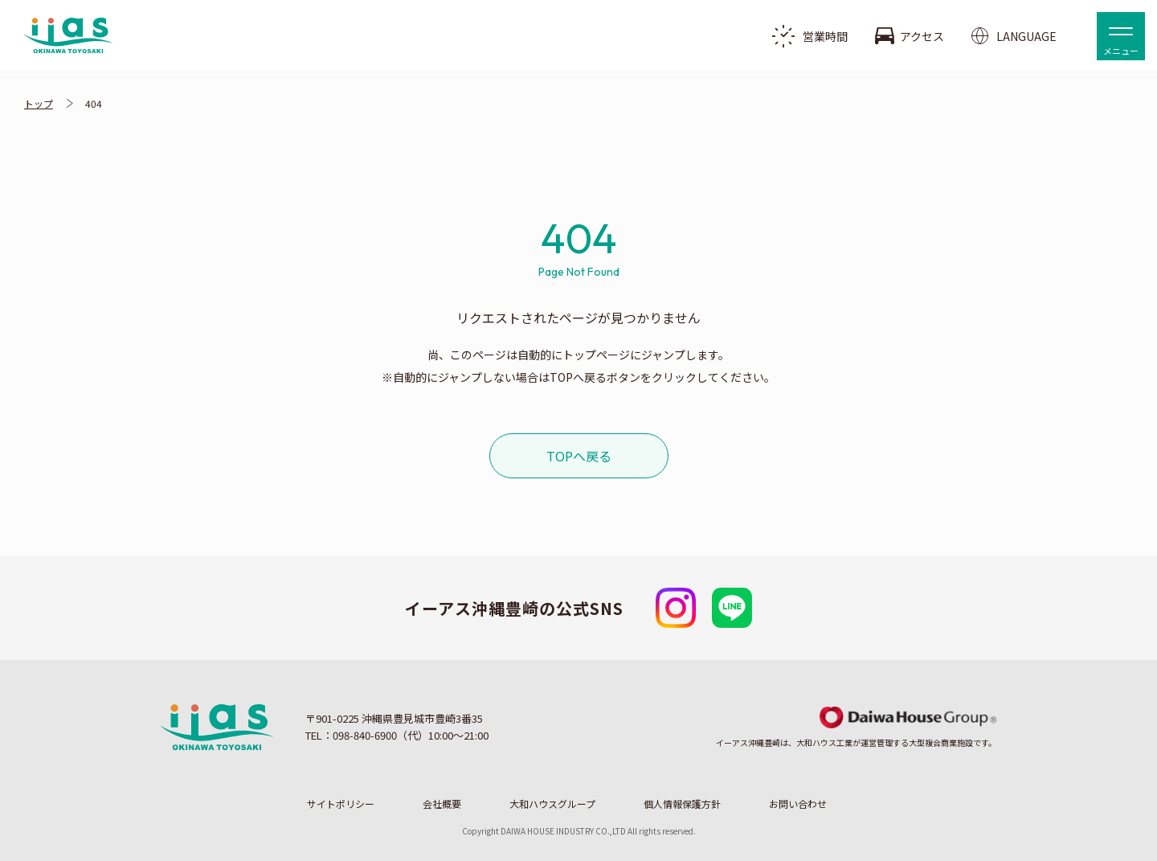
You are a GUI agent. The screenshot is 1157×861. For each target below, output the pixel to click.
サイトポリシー (340, 804)
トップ (38, 103)
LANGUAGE (1014, 35)
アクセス (909, 35)
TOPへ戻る (578, 455)
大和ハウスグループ (552, 804)
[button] (1121, 36)
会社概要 (442, 804)
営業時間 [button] (810, 36)
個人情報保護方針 (682, 804)
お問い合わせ (798, 804)
